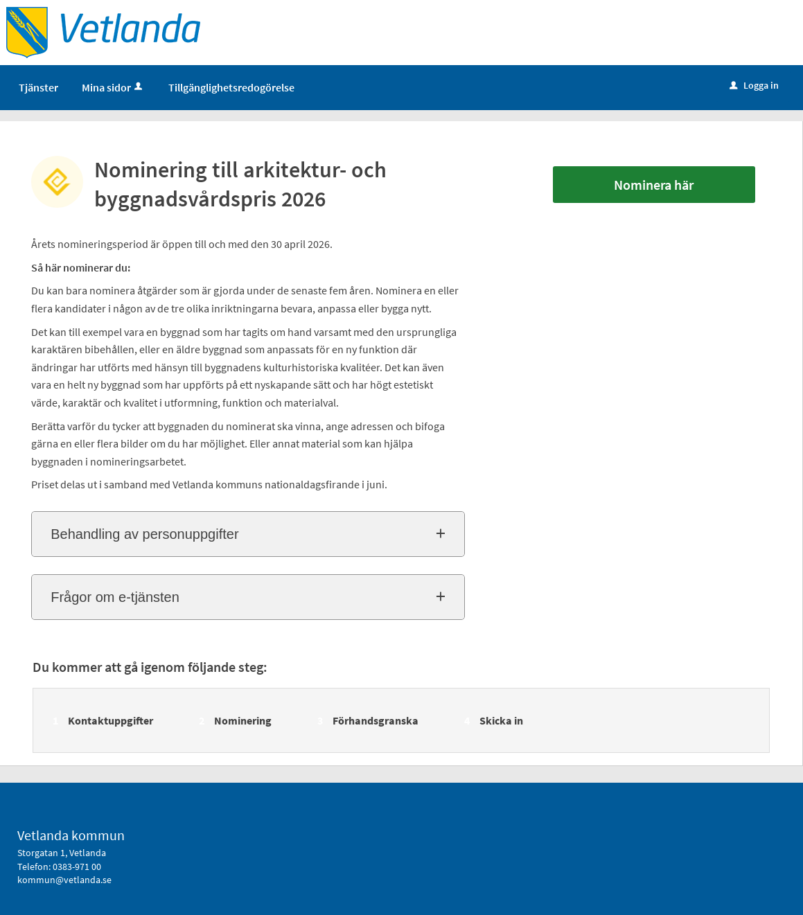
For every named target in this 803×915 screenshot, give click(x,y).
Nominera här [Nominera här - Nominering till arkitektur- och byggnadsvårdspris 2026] (654, 184)
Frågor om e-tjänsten (115, 597)
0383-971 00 (77, 866)
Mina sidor (113, 87)
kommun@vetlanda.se (64, 879)
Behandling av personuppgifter (144, 534)
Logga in (754, 85)
